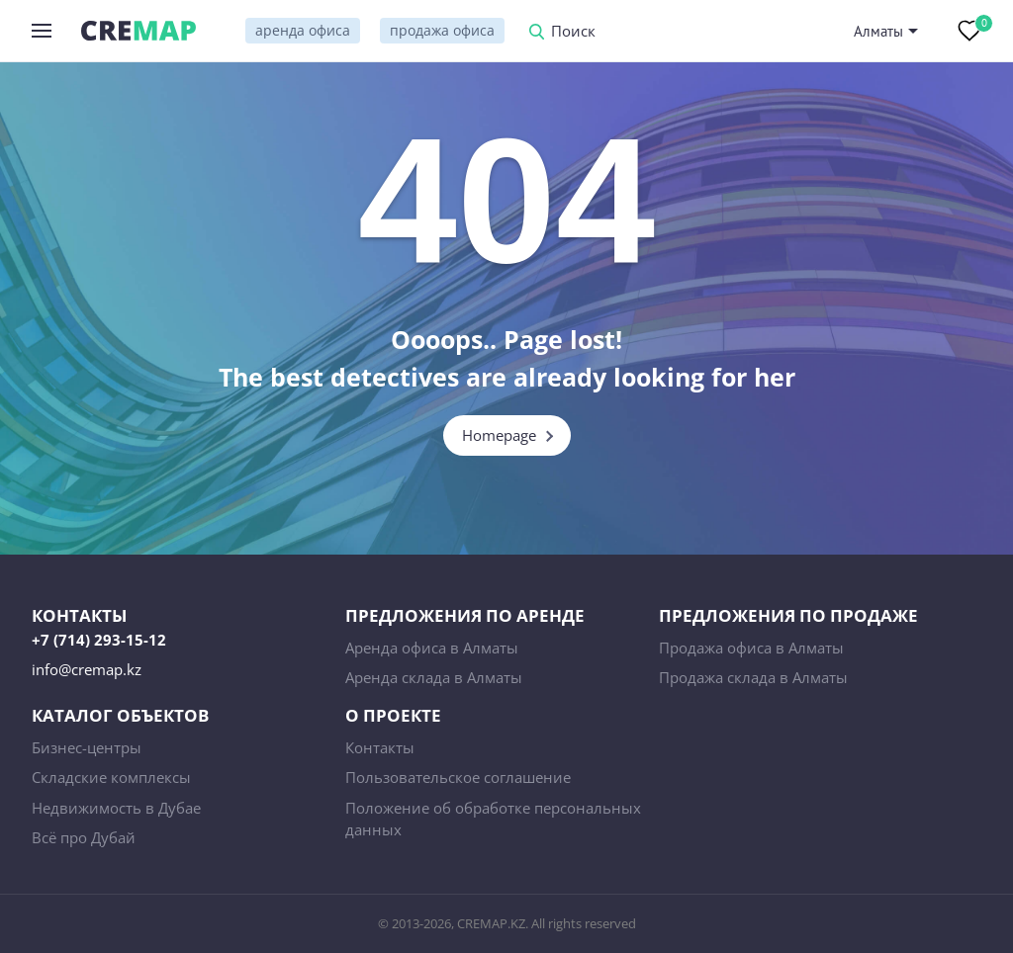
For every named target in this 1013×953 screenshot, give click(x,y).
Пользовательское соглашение (458, 777)
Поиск (573, 32)
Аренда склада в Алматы (433, 677)
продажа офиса (442, 30)
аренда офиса (302, 30)
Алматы (878, 31)
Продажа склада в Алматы (753, 677)
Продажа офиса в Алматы (751, 647)
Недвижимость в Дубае (116, 808)
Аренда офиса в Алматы (431, 647)
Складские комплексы (111, 777)
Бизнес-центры (86, 747)
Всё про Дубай (84, 837)
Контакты (379, 747)
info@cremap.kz (86, 669)
